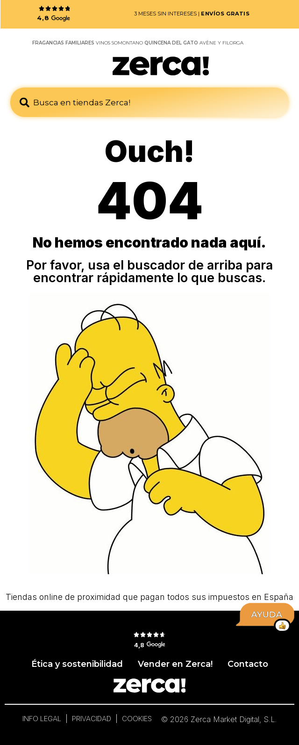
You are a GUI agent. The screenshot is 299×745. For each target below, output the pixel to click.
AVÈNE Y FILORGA (221, 43)
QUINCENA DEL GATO (171, 43)
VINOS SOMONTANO (119, 43)
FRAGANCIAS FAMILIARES (63, 43)
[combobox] (149, 102)
